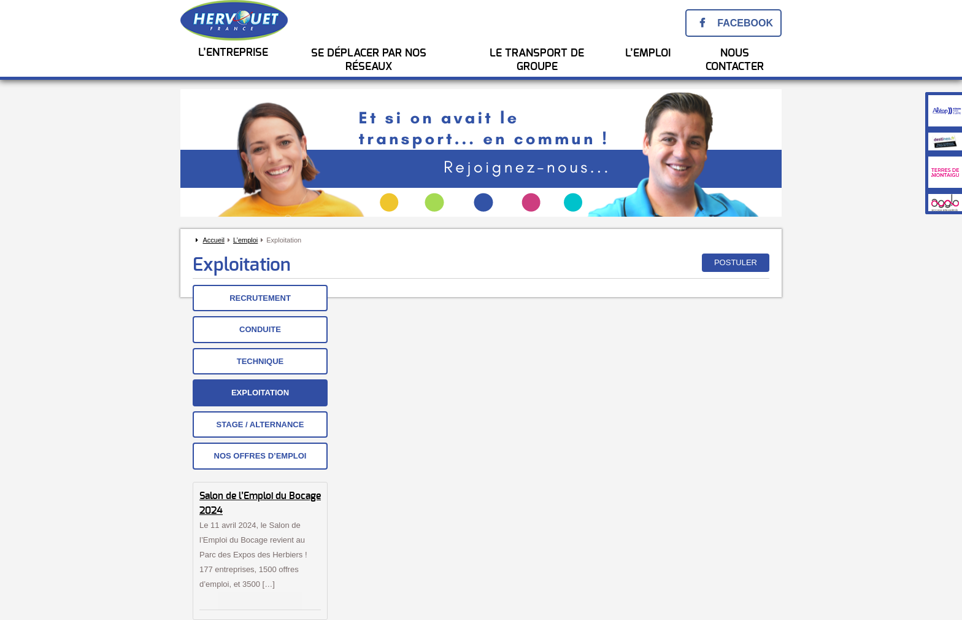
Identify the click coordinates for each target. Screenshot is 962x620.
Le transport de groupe (537, 60)
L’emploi (245, 240)
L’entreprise (233, 52)
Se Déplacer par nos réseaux (368, 60)
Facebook (745, 23)
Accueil (213, 240)
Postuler (735, 262)
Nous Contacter (735, 60)
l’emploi (648, 53)
